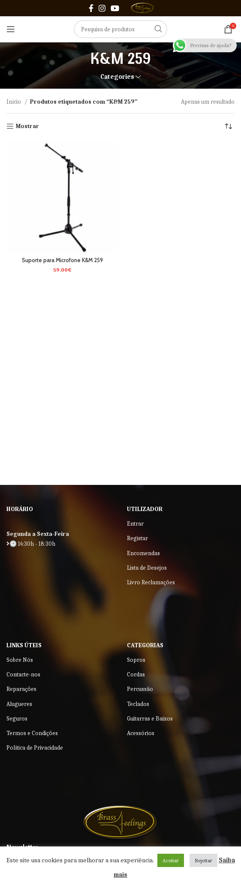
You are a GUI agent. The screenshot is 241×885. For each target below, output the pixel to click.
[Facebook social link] (91, 8)
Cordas (136, 674)
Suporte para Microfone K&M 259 (62, 260)
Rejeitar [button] (203, 860)
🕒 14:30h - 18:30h (30, 543)
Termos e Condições (32, 733)
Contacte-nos (23, 674)
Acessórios (140, 733)
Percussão (140, 689)
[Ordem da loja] (228, 126)
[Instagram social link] (102, 8)
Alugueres (19, 704)
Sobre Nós (19, 660)
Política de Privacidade (34, 747)
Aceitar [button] (171, 860)
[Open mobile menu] (10, 29)
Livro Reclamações (151, 582)
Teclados (138, 704)
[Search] (120, 29)
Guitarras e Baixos (150, 718)
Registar (137, 538)
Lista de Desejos (147, 567)
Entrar (135, 523)
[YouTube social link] (115, 8)
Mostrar (27, 126)
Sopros (136, 660)
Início (14, 101)
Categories (117, 77)
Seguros (16, 718)
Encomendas (143, 553)
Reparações (21, 689)
